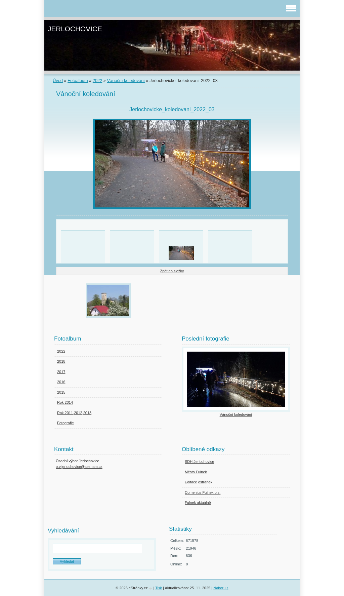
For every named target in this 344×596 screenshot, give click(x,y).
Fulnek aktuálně (198, 503)
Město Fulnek (196, 472)
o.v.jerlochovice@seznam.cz (79, 467)
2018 (61, 361)
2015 (61, 392)
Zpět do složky (172, 271)
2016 (61, 382)
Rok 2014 (65, 402)
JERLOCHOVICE (75, 29)
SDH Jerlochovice (199, 462)
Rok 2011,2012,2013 (74, 413)
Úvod (58, 80)
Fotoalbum (78, 80)
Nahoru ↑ (220, 588)
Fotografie (65, 423)
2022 (97, 80)
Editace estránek (198, 482)
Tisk (158, 588)
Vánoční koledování (126, 80)
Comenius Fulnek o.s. (202, 492)
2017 (61, 372)
